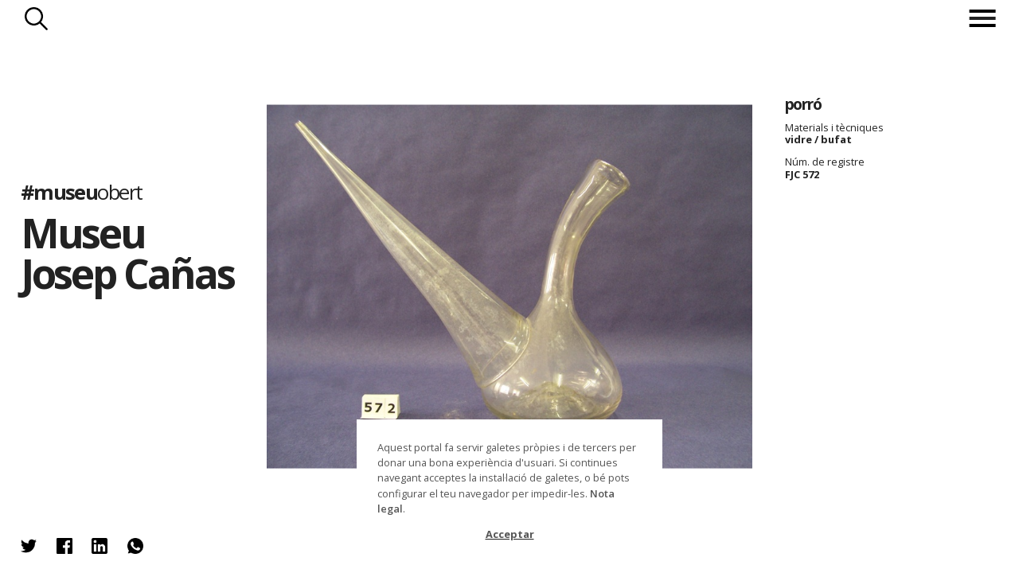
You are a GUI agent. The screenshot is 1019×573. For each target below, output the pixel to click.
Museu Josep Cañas (127, 253)
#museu (82, 191)
